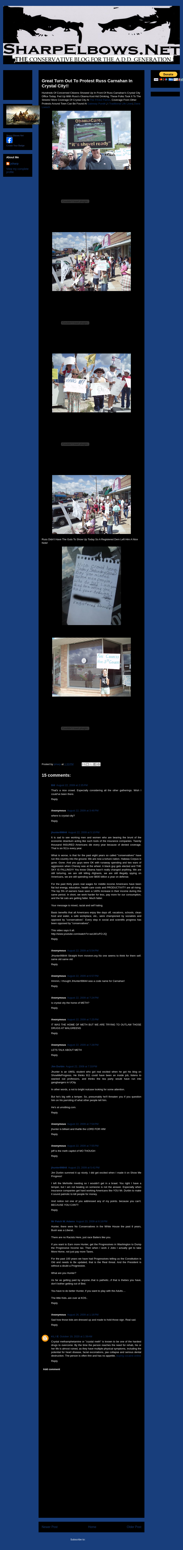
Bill (53, 785)
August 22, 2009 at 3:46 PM (82, 810)
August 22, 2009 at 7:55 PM (82, 1145)
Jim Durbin (58, 1066)
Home (92, 1527)
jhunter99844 (59, 832)
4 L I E (55, 1336)
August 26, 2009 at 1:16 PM (82, 1314)
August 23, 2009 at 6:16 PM (91, 1221)
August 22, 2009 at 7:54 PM (82, 1123)
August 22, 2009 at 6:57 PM (82, 975)
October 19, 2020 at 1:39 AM (76, 1336)
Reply (54, 799)
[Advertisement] (91, 1490)
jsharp (14, 163)
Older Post (134, 1527)
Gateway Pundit (96, 103)
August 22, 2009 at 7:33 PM (81, 1066)
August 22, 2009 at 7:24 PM (82, 997)
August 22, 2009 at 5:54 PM (82, 950)
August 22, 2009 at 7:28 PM (82, 1044)
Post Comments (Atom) (99, 1539)
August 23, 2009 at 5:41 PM (83, 1167)
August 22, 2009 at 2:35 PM (72, 785)
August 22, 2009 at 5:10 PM (83, 832)
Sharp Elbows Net (15, 135)
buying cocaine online (128, 1355)
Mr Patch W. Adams (63, 1221)
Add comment (51, 1369)
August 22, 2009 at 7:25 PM (82, 1019)
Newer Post (50, 1527)
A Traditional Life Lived (120, 103)
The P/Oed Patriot (100, 99)
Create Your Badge (15, 145)
